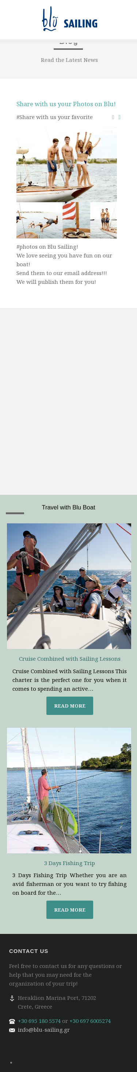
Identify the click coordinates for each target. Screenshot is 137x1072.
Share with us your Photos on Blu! (66, 104)
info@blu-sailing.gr (44, 1029)
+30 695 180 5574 (39, 1020)
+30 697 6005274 (90, 1020)
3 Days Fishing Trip (69, 863)
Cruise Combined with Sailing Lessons (70, 658)
